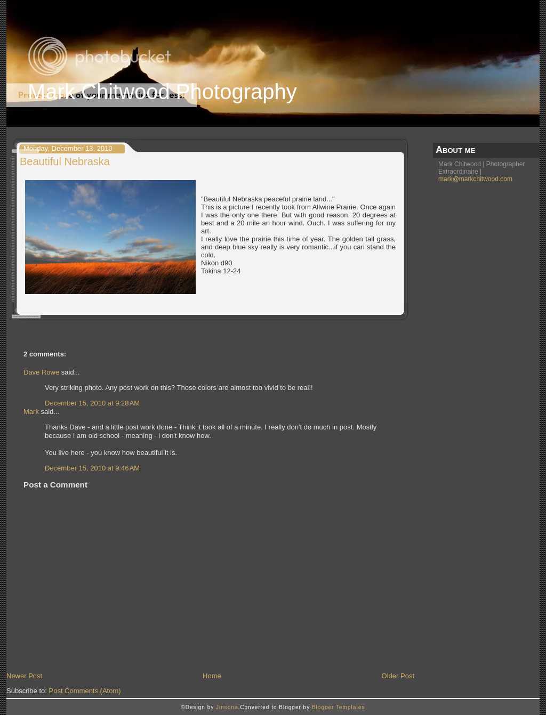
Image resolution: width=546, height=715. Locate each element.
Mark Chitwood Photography (162, 91)
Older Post (398, 676)
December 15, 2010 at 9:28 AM (92, 403)
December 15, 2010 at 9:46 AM (92, 468)
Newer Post (24, 676)
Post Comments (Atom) (85, 691)
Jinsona (227, 707)
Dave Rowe (41, 372)
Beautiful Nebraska (65, 161)
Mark (31, 412)
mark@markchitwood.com (475, 179)
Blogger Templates (338, 707)
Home (212, 676)
